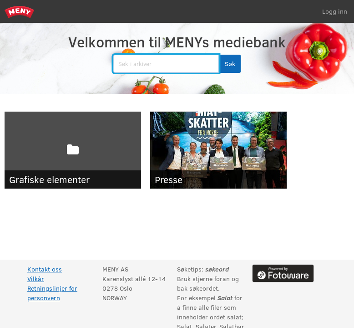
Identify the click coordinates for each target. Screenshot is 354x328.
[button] (230, 64)
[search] (166, 64)
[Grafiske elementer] (73, 150)
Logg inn (334, 11)
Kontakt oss (44, 269)
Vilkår (35, 278)
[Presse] (218, 150)
